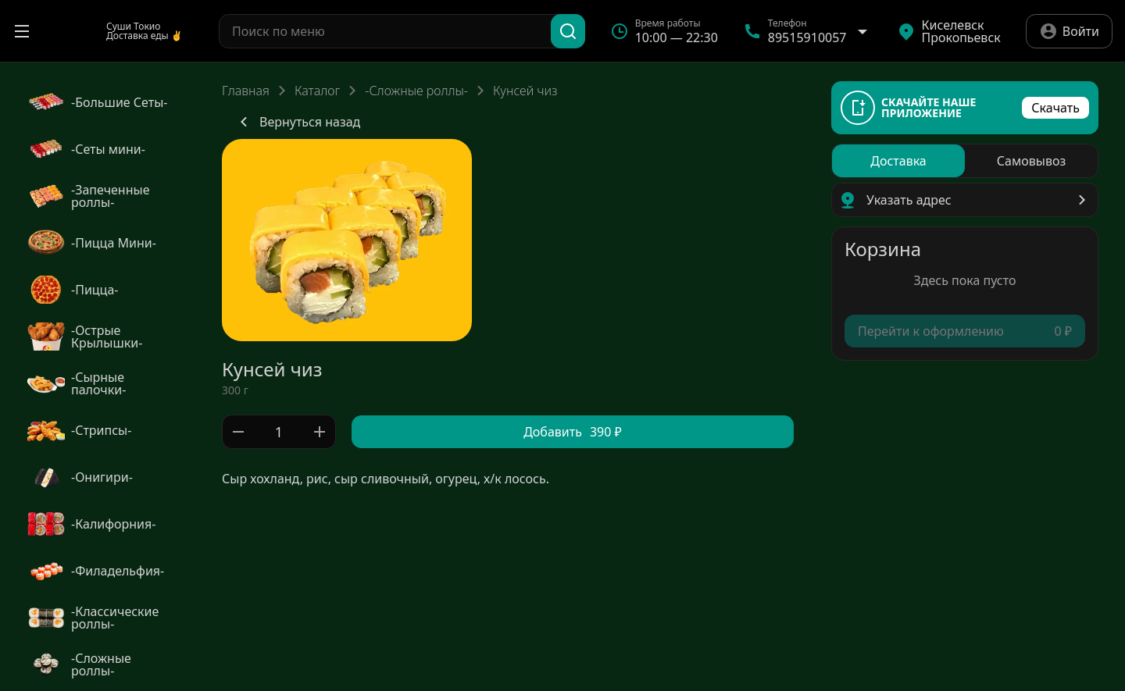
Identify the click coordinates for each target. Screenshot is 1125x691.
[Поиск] (568, 31)
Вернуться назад (297, 121)
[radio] (898, 160)
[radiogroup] (964, 161)
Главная (246, 90)
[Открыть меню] (22, 31)
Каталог (317, 90)
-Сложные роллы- (416, 90)
